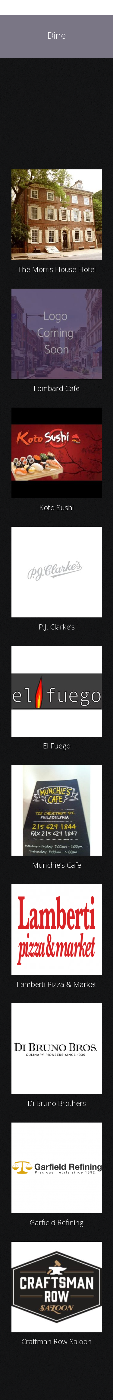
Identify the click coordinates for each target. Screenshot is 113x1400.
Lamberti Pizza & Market (56, 984)
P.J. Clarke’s (57, 627)
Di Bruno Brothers (56, 1103)
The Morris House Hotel (56, 269)
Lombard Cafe (56, 388)
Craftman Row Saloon (56, 1341)
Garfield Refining (56, 1222)
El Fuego (57, 746)
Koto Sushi (56, 507)
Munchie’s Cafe (56, 865)
